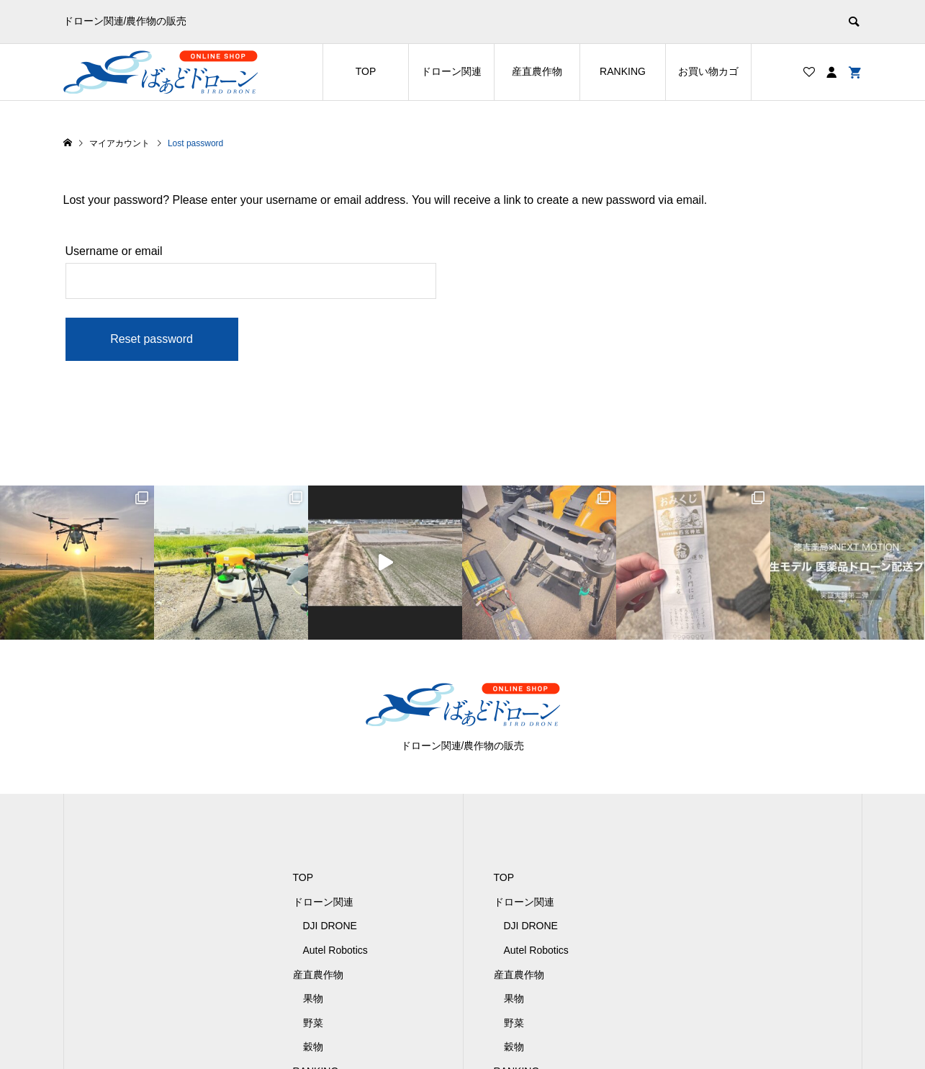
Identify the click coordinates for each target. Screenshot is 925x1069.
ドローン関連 (451, 71)
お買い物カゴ (708, 71)
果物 (313, 998)
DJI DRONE (330, 925)
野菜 (313, 1023)
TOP (366, 71)
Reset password (151, 339)
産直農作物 (537, 71)
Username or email (114, 251)
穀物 (313, 1046)
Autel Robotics (335, 950)
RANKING (623, 71)
